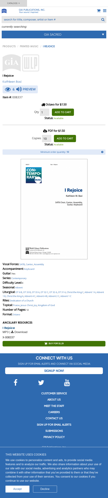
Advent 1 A (90, 292)
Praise (16, 305)
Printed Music (29, 46)
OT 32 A (53, 292)
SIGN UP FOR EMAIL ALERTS (54, 424)
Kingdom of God (46, 305)
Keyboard (29, 268)
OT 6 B (19, 292)
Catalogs (13, 3)
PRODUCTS (9, 46)
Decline (44, 489)
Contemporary (19, 278)
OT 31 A (62, 292)
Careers (54, 412)
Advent (19, 287)
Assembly (39, 264)
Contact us (54, 418)
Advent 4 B (41, 296)
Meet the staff (54, 406)
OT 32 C (44, 292)
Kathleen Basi (12, 81)
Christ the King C (75, 292)
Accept (17, 489)
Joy (35, 305)
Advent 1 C (65, 296)
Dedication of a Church (22, 300)
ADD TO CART (63, 112)
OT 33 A (36, 292)
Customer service (54, 393)
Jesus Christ (27, 305)
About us (54, 399)
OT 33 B (27, 292)
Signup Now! (54, 371)
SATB (22, 264)
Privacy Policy (54, 437)
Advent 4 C (29, 296)
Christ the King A (15, 296)
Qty (36, 112)
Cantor (29, 264)
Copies (36, 138)
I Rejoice (9, 327)
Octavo (16, 314)
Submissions (54, 431)
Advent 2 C (53, 296)
